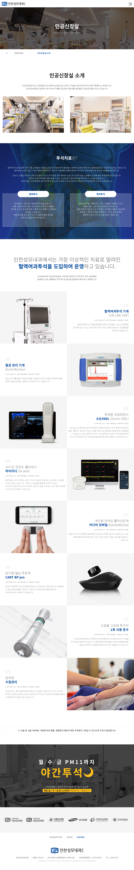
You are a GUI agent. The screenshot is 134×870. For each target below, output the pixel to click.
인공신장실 (23, 53)
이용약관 (69, 837)
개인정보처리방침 (56, 837)
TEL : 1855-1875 (112, 857)
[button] (130, 4)
